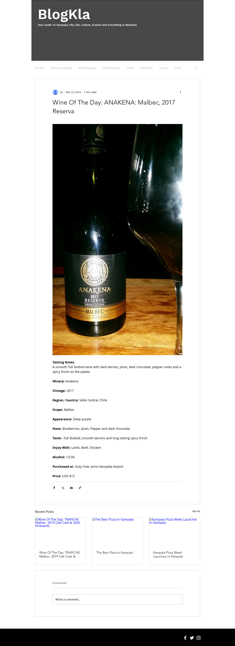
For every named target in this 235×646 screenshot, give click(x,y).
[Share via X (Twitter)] (62, 487)
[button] (195, 68)
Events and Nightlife (61, 68)
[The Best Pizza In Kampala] (117, 532)
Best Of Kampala (87, 68)
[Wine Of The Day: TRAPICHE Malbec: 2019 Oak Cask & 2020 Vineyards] (60, 532)
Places (130, 68)
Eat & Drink (146, 68)
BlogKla (64, 14)
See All (196, 511)
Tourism (163, 68)
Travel (178, 68)
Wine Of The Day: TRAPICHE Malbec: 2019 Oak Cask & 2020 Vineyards (59, 554)
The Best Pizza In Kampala (114, 552)
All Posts (39, 68)
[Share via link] (80, 487)
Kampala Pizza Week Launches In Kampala (168, 554)
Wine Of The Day (111, 68)
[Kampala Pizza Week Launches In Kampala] (174, 532)
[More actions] (180, 92)
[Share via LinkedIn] (71, 487)
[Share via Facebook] (54, 487)
